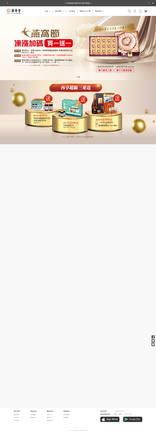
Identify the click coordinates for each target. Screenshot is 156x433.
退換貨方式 (50, 420)
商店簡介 (16, 417)
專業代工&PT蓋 (85, 11)
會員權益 (66, 417)
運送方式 (49, 417)
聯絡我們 (98, 11)
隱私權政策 (66, 414)
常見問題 (33, 414)
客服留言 (33, 417)
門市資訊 (16, 420)
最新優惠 (58, 11)
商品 (46, 11)
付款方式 (49, 414)
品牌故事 (16, 414)
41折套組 (72, 11)
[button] (148, 3)
